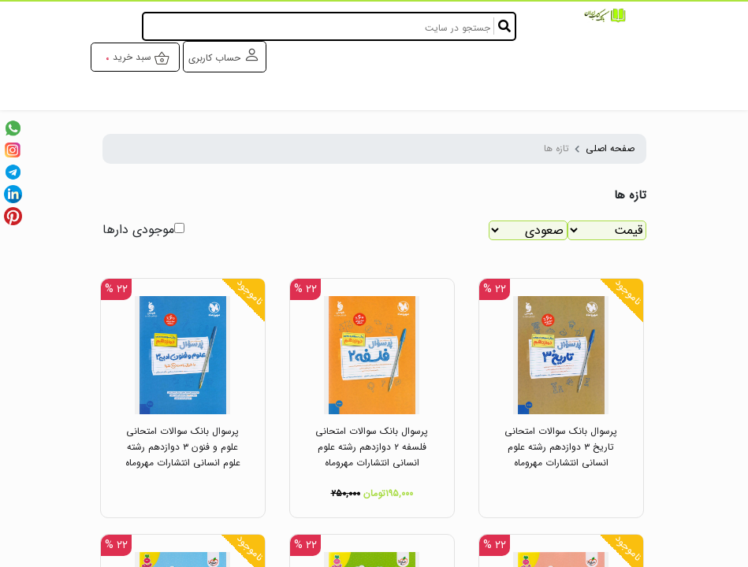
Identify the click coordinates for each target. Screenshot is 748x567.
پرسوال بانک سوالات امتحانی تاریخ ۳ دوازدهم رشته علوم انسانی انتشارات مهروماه (560, 447)
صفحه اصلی (610, 148)
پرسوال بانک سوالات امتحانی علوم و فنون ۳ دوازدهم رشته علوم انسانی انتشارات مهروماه (182, 447)
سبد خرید (141, 58)
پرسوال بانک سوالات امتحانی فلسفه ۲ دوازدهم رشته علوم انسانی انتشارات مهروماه (371, 447)
